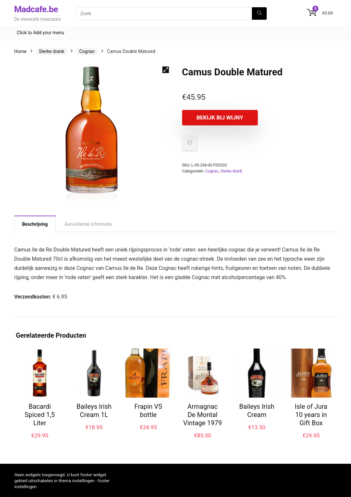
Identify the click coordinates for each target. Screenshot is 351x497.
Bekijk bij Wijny (220, 117)
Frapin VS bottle (148, 411)
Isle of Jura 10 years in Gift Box (311, 415)
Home (20, 51)
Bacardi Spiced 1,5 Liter (40, 415)
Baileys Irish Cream (257, 411)
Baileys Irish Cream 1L (94, 411)
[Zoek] (259, 13)
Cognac (87, 51)
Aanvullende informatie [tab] (88, 224)
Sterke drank (52, 51)
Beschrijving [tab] (35, 224)
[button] (165, 69)
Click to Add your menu (40, 32)
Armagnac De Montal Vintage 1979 (202, 415)
